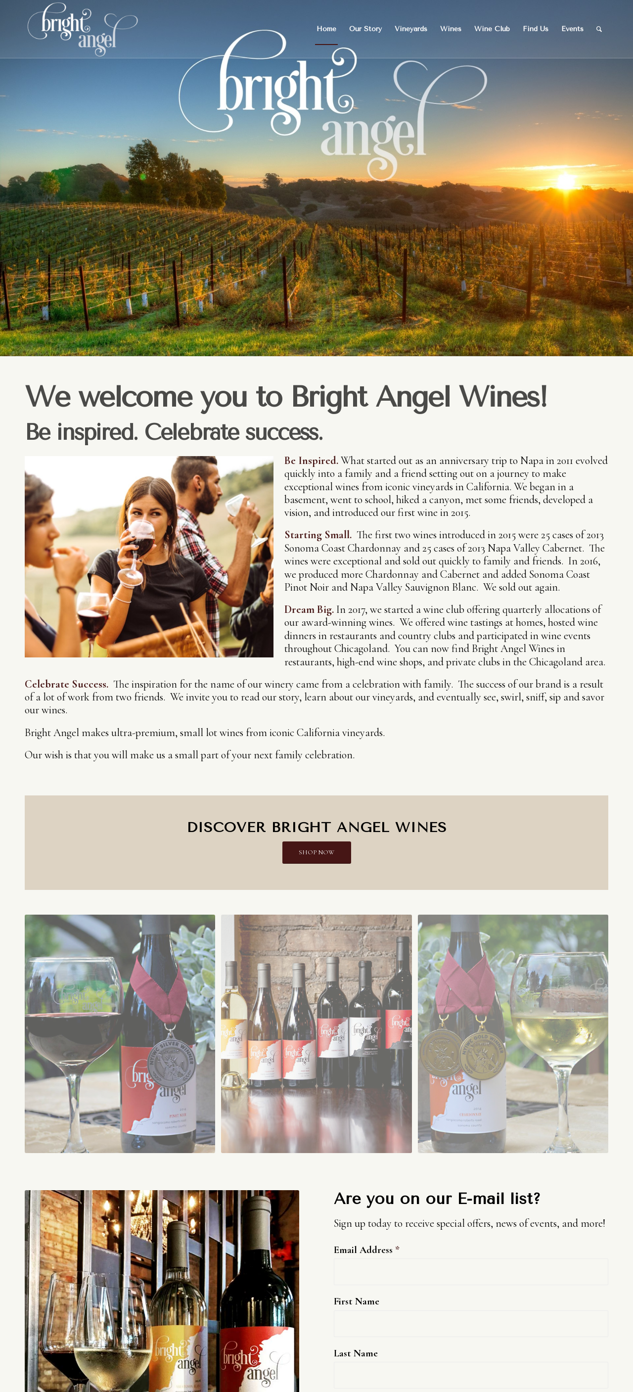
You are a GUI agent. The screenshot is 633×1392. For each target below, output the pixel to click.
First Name (356, 1301)
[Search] (599, 29)
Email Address (367, 1250)
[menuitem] (326, 29)
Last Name (356, 1353)
